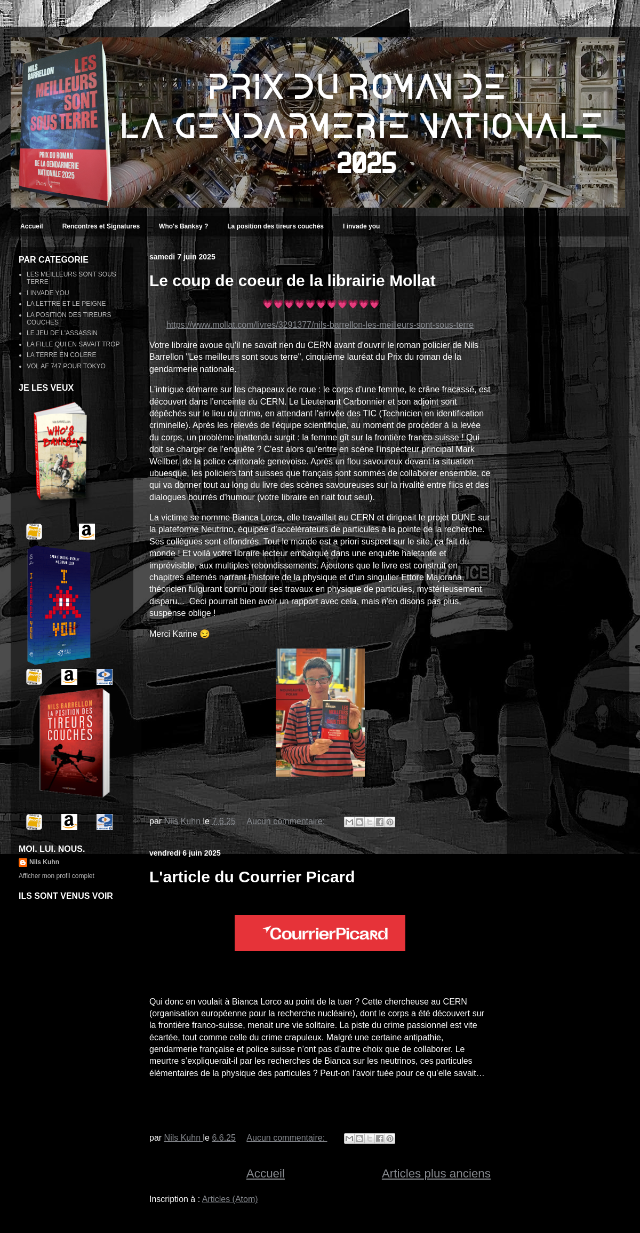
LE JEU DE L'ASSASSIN (62, 333)
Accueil (31, 226)
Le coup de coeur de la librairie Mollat (292, 280)
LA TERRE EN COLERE (62, 355)
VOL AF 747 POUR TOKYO (66, 366)
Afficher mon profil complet (56, 876)
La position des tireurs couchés (275, 226)
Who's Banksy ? (183, 226)
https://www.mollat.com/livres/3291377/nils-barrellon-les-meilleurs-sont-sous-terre (320, 324)
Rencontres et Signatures (101, 226)
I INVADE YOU (48, 293)
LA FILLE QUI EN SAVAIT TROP (73, 344)
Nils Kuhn (44, 862)
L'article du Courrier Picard (252, 877)
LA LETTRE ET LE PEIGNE (66, 303)
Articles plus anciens (436, 1173)
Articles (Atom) (230, 1199)
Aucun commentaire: (286, 821)
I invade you (361, 226)
